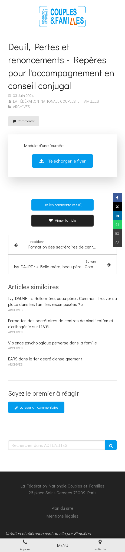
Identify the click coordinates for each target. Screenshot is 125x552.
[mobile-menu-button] (63, 545)
